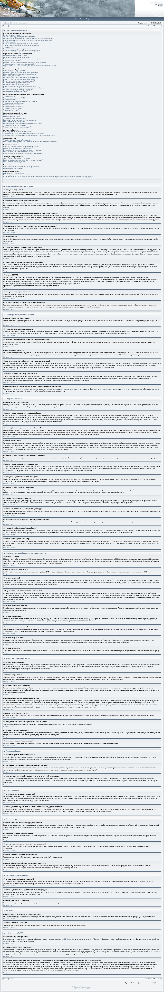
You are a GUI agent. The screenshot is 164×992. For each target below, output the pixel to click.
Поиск (82, 19)
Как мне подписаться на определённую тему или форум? (23, 160)
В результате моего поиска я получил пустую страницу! (22, 150)
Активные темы (23, 23)
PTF (89, 987)
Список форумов (8, 26)
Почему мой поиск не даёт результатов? (17, 148)
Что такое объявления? (11, 105)
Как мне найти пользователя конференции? (18, 152)
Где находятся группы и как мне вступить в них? (19, 120)
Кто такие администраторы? (13, 115)
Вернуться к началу (9, 196)
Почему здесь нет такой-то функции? (16, 175)
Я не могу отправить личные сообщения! (17, 132)
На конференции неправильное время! (16, 57)
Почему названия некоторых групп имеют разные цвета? (22, 123)
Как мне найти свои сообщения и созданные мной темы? (23, 153)
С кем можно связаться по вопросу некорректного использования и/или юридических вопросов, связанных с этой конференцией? (48, 177)
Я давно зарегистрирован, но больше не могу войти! (21, 45)
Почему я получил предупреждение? (16, 84)
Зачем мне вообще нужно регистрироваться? (19, 37)
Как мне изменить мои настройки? (15, 55)
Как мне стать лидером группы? (14, 122)
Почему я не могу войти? (11, 35)
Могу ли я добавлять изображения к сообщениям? (20, 101)
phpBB (75, 986)
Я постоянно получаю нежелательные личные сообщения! (23, 133)
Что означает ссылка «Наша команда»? (17, 127)
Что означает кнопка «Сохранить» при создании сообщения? (24, 88)
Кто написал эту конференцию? (14, 173)
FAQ (76, 19)
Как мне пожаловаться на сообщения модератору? (20, 86)
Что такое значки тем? (11, 110)
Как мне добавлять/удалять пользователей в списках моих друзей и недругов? (30, 142)
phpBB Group (66, 939)
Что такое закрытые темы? (12, 108)
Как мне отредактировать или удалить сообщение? (21, 72)
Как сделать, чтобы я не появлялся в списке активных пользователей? (27, 40)
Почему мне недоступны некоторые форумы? (19, 81)
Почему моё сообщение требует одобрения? (18, 90)
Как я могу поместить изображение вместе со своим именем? (24, 62)
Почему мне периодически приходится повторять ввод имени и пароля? (28, 38)
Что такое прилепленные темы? (14, 106)
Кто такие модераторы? (11, 116)
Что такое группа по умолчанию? (14, 125)
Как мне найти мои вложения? (13, 168)
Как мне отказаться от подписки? (14, 162)
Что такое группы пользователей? (15, 118)
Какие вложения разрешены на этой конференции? (21, 167)
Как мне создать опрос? (11, 76)
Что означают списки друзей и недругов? (17, 140)
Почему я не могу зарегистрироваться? (16, 49)
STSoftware (83, 987)
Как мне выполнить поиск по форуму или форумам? (21, 147)
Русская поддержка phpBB (82, 988)
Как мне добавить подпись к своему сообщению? (20, 74)
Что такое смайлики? (10, 100)
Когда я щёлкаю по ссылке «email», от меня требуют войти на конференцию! (29, 66)
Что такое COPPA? (9, 47)
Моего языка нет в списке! (12, 61)
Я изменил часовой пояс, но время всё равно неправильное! (24, 59)
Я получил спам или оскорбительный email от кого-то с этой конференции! (29, 135)
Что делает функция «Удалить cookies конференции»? (22, 51)
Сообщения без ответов (10, 23)
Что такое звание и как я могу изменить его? (18, 64)
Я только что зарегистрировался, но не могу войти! (21, 44)
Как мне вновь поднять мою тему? (15, 91)
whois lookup (133, 962)
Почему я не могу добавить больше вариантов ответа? (22, 77)
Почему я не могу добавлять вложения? (17, 83)
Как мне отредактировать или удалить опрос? (19, 79)
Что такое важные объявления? (14, 103)
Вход (87, 19)
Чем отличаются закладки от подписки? (17, 158)
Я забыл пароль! (9, 42)
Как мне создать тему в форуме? (14, 71)
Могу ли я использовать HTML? (14, 98)
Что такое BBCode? (10, 96)
